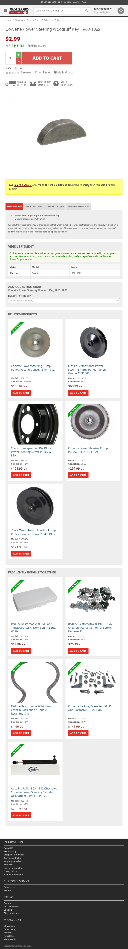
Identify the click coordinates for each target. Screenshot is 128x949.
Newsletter (9, 936)
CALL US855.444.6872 (66, 83)
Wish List (8, 932)
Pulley (57, 20)
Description (14, 206)
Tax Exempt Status (12, 858)
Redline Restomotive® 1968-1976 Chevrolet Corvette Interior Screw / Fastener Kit (90, 627)
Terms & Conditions (13, 874)
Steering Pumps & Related (39, 20)
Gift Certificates (11, 906)
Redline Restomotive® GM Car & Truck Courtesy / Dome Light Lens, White (33, 627)
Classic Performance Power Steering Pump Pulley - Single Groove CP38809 (87, 369)
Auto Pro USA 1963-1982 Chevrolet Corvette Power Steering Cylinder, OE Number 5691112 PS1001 (34, 792)
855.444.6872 (48, 2)
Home (8, 20)
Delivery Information (13, 868)
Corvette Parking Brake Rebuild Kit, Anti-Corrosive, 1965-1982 (90, 708)
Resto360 (8, 848)
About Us (8, 864)
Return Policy (10, 851)
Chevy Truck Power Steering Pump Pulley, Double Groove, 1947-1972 (33, 532)
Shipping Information (14, 854)
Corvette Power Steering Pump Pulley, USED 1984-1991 (88, 450)
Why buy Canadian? (13, 861)
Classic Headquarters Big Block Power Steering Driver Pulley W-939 (31, 451)
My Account (9, 926)
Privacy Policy (10, 871)
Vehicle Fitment (34, 206)
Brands (7, 903)
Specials (8, 910)
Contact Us (64, 2)
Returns (7, 890)
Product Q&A (56, 206)
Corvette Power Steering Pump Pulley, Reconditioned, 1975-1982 (33, 367)
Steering (19, 20)
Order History (10, 929)
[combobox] (64, 300)
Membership (10, 939)
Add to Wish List (64, 72)
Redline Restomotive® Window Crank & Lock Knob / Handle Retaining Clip (31, 709)
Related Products (79, 206)
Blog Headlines (11, 913)
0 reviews (26, 72)
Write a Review (42, 72)
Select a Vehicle (23, 185)
